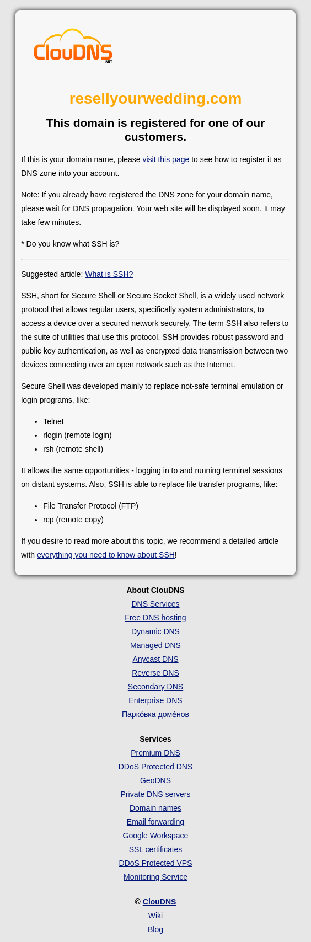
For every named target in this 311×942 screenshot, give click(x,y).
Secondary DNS (155, 686)
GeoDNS (155, 780)
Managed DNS (155, 645)
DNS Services (155, 604)
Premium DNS (155, 752)
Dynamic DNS (155, 631)
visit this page (165, 159)
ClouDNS (159, 901)
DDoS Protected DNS (156, 766)
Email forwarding (155, 821)
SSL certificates (156, 849)
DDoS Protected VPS (155, 863)
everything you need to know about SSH (106, 554)
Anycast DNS (155, 659)
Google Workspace (156, 835)
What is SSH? (109, 274)
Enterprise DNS (155, 700)
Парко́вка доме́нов (155, 714)
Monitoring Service (155, 877)
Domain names (155, 808)
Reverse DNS (155, 672)
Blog (155, 929)
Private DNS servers (156, 794)
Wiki (155, 915)
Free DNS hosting (155, 617)
